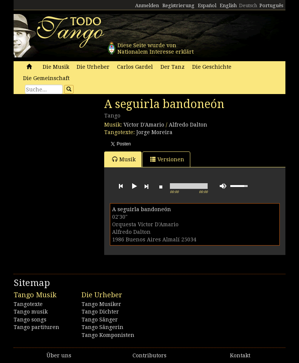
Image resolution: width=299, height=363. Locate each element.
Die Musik (56, 67)
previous (121, 186)
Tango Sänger (100, 320)
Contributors (149, 355)
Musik (124, 159)
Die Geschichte (211, 67)
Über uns (58, 355)
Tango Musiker (101, 304)
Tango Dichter (100, 312)
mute (223, 186)
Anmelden (147, 5)
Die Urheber (93, 67)
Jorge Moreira (154, 132)
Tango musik (31, 312)
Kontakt (240, 355)
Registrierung (178, 5)
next (146, 186)
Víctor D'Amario (143, 125)
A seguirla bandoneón (141, 209)
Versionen (167, 159)
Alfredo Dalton (188, 125)
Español (207, 5)
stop (161, 186)
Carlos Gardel (135, 67)
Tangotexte (28, 304)
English (228, 5)
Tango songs (30, 320)
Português (271, 5)
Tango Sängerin (102, 327)
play (133, 186)
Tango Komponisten (108, 335)
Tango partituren (36, 327)
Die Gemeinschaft (46, 78)
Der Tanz (172, 67)
